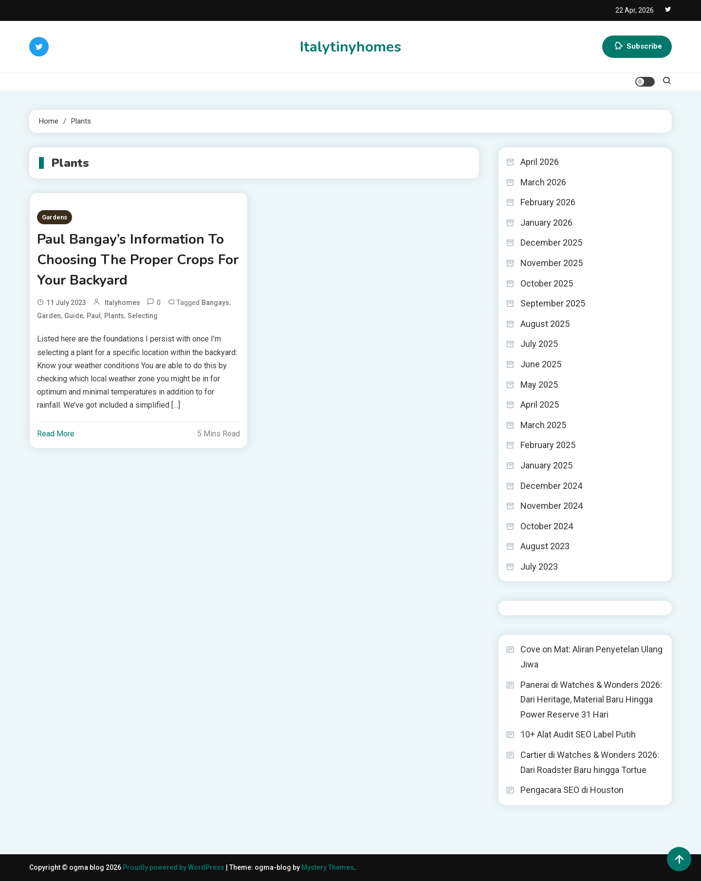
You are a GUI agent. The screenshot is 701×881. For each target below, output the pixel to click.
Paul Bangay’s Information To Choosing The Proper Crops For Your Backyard (138, 259)
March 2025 (543, 425)
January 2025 (546, 465)
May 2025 (539, 384)
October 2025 (546, 283)
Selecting (143, 316)
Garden (49, 316)
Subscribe (637, 46)
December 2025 (551, 242)
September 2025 (552, 303)
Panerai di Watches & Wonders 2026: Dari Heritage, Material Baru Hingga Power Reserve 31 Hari (591, 699)
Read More (55, 433)
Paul (94, 316)
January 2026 (546, 222)
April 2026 (539, 162)
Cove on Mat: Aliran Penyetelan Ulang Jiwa (591, 656)
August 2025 (545, 324)
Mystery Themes (327, 867)
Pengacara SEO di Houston (572, 790)
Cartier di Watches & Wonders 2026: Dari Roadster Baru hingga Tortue (589, 762)
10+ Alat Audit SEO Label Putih (578, 734)
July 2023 (539, 566)
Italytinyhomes (350, 47)
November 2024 (551, 506)
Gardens (54, 217)
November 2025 (551, 263)
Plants (114, 316)
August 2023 (545, 546)
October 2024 (546, 526)
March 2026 (543, 182)
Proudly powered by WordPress (174, 867)
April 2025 (539, 404)
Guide (73, 316)
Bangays (215, 302)
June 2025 (540, 364)
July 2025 (539, 344)
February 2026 (547, 202)
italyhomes (122, 302)
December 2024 (551, 486)
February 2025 (547, 445)
